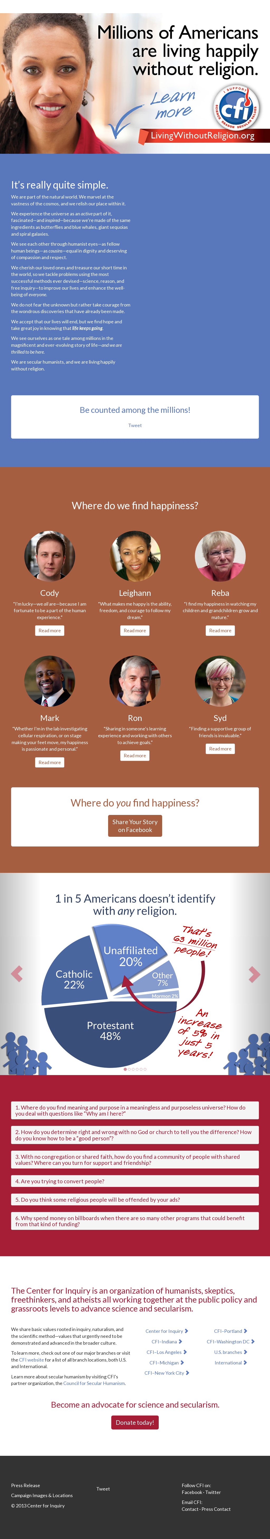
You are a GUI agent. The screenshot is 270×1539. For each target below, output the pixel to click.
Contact (190, 1509)
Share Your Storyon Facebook (135, 826)
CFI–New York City (167, 1373)
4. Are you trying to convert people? (59, 1181)
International (231, 1362)
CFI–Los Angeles (167, 1352)
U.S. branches (231, 1352)
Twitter (213, 1492)
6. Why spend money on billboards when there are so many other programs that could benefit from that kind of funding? (130, 1221)
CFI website (31, 1360)
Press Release (25, 1485)
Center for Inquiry (167, 1331)
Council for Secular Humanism (94, 1383)
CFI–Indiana (167, 1341)
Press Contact (216, 1509)
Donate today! (135, 1422)
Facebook (192, 1492)
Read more (49, 630)
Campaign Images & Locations (42, 1495)
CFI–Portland (231, 1331)
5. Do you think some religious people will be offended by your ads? (97, 1199)
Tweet (135, 425)
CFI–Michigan (167, 1362)
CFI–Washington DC (231, 1341)
